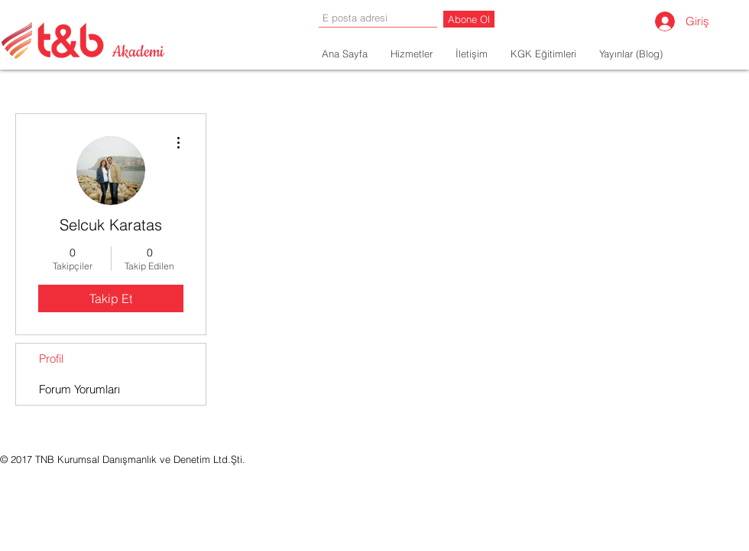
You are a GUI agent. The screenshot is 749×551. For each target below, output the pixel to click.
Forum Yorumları (79, 389)
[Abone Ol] (468, 19)
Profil (51, 358)
